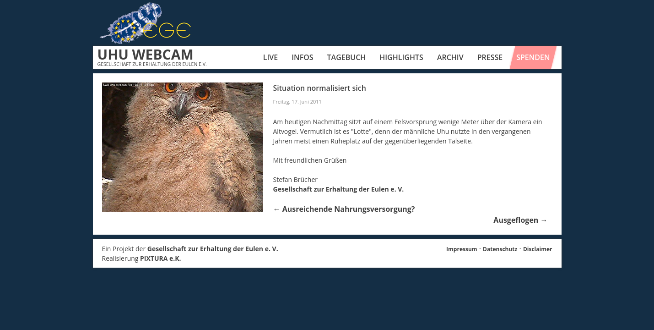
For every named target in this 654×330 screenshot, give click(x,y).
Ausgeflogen (520, 220)
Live (270, 57)
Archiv (450, 57)
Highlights (401, 57)
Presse (490, 57)
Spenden (533, 57)
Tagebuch (346, 57)
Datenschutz (500, 249)
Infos (302, 57)
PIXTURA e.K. (160, 258)
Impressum (461, 249)
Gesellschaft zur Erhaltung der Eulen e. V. (338, 189)
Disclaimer (537, 249)
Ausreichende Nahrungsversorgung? (344, 209)
